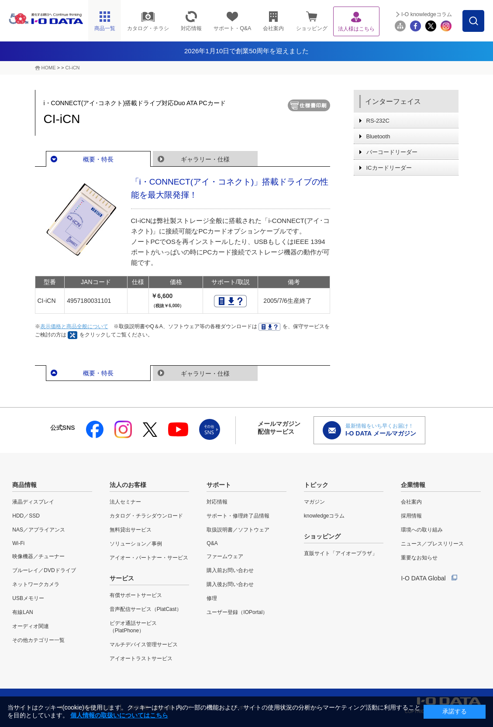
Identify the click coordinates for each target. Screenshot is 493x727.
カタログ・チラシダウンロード (146, 516)
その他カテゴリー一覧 (38, 640)
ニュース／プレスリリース (432, 544)
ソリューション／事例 (136, 544)
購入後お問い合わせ (230, 584)
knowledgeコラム (324, 516)
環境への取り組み (422, 530)
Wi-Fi (18, 543)
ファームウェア (225, 556)
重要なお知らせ (419, 558)
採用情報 (411, 516)
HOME (48, 67)
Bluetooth (378, 136)
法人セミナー (125, 502)
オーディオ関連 (30, 626)
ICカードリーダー (389, 168)
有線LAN (22, 612)
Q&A (212, 543)
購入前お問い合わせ (230, 570)
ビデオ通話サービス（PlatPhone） (133, 627)
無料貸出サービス (131, 530)
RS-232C (378, 120)
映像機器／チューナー (38, 556)
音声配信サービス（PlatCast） (146, 609)
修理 (212, 598)
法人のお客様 (128, 484)
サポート (219, 484)
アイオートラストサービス (141, 658)
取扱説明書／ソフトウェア (238, 530)
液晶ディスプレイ (33, 502)
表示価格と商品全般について (74, 326)
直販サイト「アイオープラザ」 (340, 553)
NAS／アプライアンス (38, 530)
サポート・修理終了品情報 (238, 516)
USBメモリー (28, 598)
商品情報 (24, 484)
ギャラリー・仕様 (205, 159)
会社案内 (411, 502)
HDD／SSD (26, 516)
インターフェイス (393, 101)
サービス (122, 578)
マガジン (314, 502)
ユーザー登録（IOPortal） (237, 612)
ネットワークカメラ (35, 584)
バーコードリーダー (391, 152)
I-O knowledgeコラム (426, 14)
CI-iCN (73, 67)
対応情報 (217, 502)
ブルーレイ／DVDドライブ (44, 570)
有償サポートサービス (136, 595)
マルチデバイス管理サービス (144, 644)
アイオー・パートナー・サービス (149, 558)
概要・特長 (98, 159)
